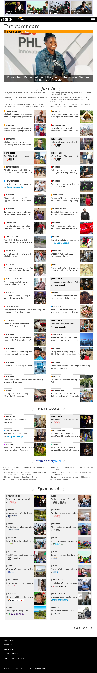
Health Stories (12, 181)
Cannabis (56, 376)
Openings (56, 510)
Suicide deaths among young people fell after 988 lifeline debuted (70, 473)
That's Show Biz (59, 209)
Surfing (55, 237)
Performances (14, 496)
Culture (21, 19)
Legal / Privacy (11, 653)
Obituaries (26, 31)
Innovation (57, 334)
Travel (11, 524)
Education (10, 416)
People (55, 292)
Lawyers (56, 607)
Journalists (57, 195)
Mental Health (58, 593)
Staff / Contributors (14, 658)
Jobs (54, 496)
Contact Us (9, 649)
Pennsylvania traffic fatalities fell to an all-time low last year (26, 98)
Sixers (55, 444)
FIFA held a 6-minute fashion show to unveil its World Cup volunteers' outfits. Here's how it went (24, 105)
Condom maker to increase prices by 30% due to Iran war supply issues (70, 478)
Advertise (8, 644)
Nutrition (56, 306)
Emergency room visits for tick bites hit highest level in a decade (71, 468)
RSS (5, 662)
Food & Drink (14, 31)
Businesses (11, 292)
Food (54, 265)
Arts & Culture (58, 430)
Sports (11, 510)
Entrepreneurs (12, 167)
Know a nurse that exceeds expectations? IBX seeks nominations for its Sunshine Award (24, 473)
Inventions (11, 223)
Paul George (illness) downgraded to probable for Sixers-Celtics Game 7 (70, 93)
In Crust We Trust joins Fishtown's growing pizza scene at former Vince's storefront (70, 105)
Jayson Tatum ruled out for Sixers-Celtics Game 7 (26, 92)
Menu (93, 20)
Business (56, 167)
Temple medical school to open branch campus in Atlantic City (23, 468)
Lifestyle (56, 111)
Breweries (10, 251)
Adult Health (13, 580)
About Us (8, 640)
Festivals (10, 444)
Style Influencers (14, 279)
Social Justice (58, 125)
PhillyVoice (6, 19)
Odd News (10, 320)
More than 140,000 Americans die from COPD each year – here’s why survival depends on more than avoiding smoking (69, 99)
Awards (9, 390)
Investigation (12, 237)
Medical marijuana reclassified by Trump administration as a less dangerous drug (20, 478)
